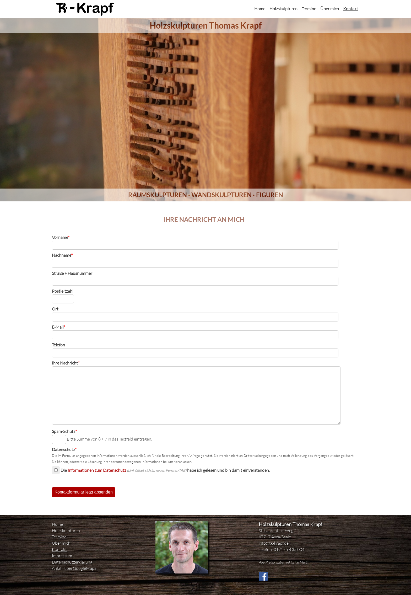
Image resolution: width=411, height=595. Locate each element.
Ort (55, 309)
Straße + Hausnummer (72, 273)
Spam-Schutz (64, 431)
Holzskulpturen (283, 8)
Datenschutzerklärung (72, 562)
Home (259, 8)
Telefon (58, 344)
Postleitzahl (62, 291)
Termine (309, 8)
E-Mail (58, 327)
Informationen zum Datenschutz (97, 470)
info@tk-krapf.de (274, 543)
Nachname (62, 255)
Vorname (60, 237)
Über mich (329, 8)
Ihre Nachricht (65, 363)
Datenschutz (64, 449)
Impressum (62, 555)
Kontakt (350, 8)
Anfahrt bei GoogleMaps (74, 568)
